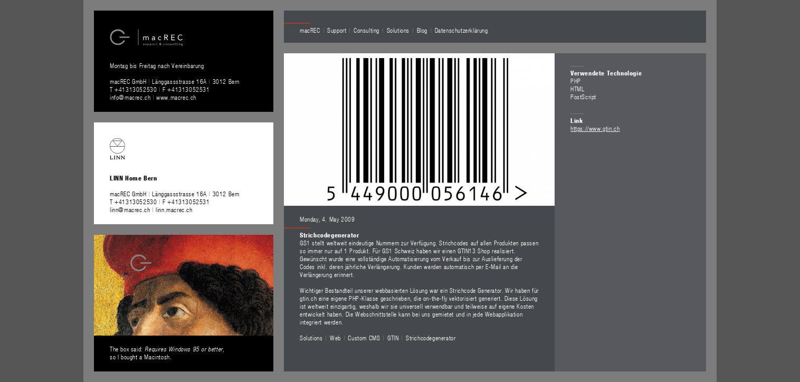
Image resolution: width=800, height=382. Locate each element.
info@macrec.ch (130, 97)
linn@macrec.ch (130, 209)
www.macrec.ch (176, 97)
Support (336, 30)
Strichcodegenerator (430, 337)
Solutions (398, 30)
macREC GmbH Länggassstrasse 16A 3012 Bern (175, 81)
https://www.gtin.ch (595, 128)
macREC (310, 30)
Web (335, 337)
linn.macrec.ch (174, 209)
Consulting (366, 30)
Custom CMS (364, 337)
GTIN (392, 337)
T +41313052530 (134, 89)
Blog (422, 30)
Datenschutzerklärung (461, 30)
